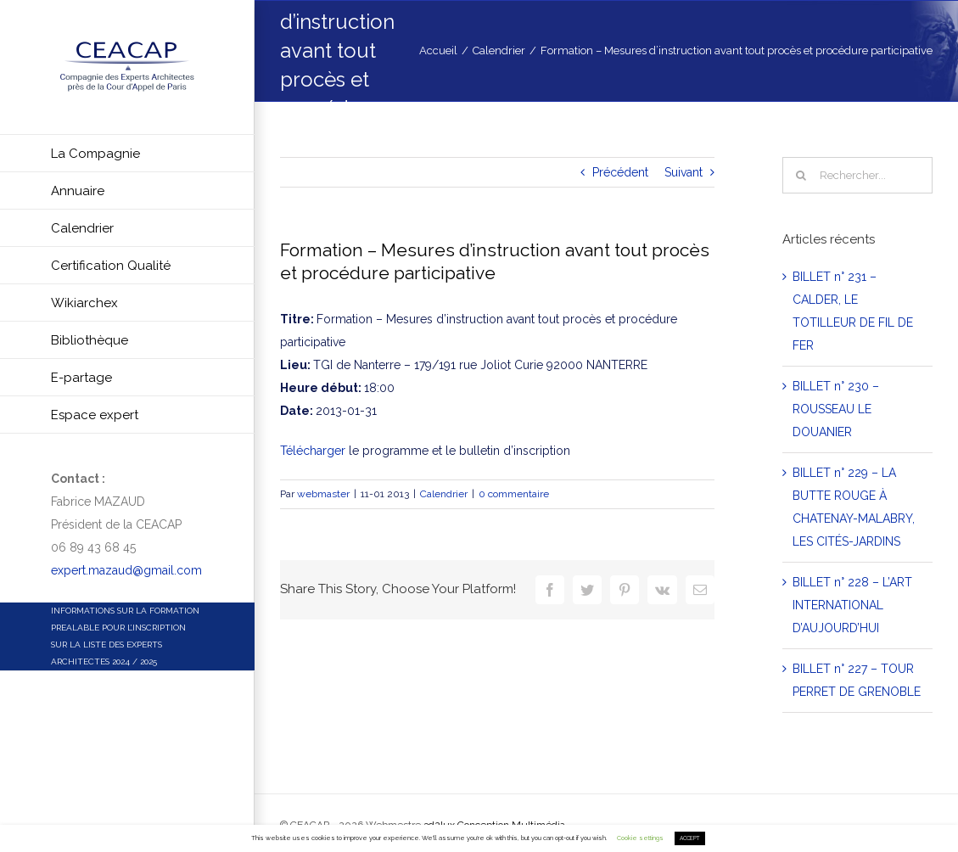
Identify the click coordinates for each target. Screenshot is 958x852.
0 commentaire (514, 494)
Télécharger (312, 450)
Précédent (620, 172)
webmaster (323, 494)
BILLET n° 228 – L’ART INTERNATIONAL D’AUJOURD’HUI (852, 605)
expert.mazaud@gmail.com (126, 570)
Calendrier (444, 494)
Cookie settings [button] (640, 838)
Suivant (683, 172)
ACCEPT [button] (690, 838)
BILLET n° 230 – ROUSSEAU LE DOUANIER (836, 409)
